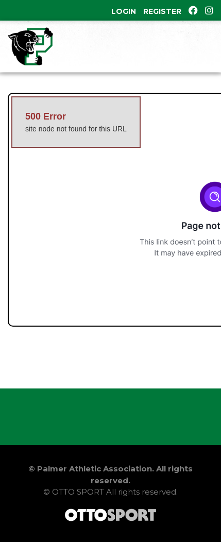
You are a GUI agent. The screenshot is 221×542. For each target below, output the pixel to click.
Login (123, 11)
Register (162, 11)
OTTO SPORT (78, 492)
